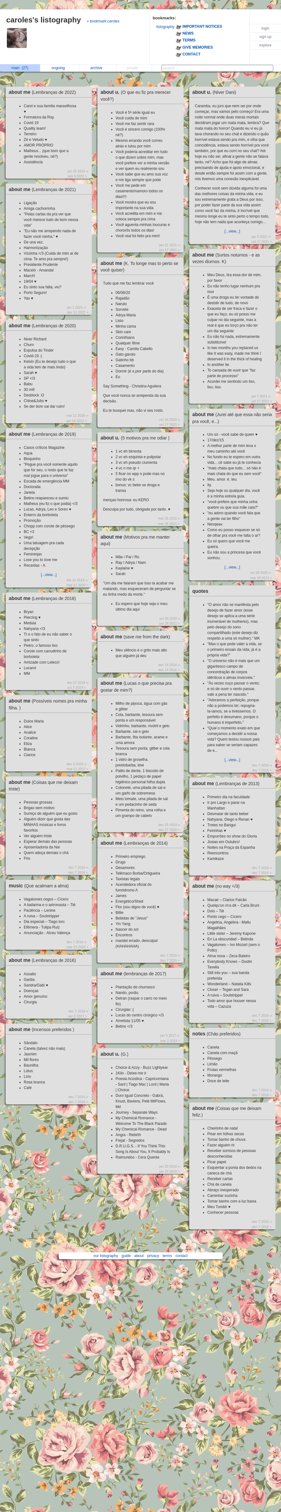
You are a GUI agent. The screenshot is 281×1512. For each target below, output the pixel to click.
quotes (200, 591)
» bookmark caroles (103, 21)
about (139, 1256)
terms (167, 1256)
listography (165, 27)
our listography (105, 1256)
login (265, 28)
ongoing (60, 68)
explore (265, 45)
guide (126, 1256)
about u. (137, 437)
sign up (265, 37)
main (20, 68)
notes (218, 1033)
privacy (153, 1256)
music (40, 885)
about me (44, 92)
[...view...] (49, 575)
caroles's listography (43, 20)
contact (181, 1256)
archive (98, 68)
